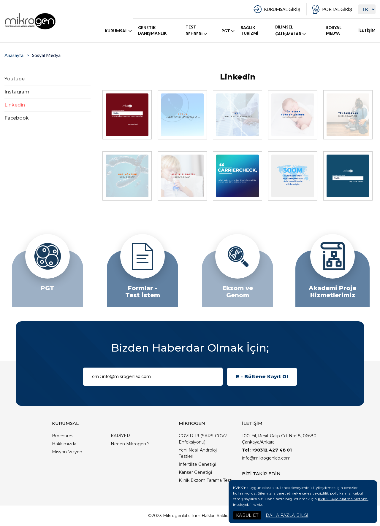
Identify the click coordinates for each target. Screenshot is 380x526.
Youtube (14, 79)
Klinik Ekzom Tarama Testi (205, 480)
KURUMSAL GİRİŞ (282, 9)
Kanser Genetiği (195, 472)
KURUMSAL (119, 31)
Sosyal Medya (46, 55)
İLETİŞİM (367, 30)
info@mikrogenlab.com (266, 458)
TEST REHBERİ (197, 30)
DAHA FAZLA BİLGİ (287, 515)
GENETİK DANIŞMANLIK (152, 30)
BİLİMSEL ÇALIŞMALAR (291, 30)
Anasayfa (13, 55)
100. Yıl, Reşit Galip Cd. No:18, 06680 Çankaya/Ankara (279, 439)
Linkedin (14, 105)
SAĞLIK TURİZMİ (249, 30)
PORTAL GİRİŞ (337, 9)
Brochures (62, 435)
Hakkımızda (64, 443)
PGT (228, 31)
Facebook (16, 118)
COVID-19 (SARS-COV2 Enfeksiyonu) (203, 439)
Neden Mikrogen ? (130, 443)
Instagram (16, 92)
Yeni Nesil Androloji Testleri (198, 453)
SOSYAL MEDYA (333, 30)
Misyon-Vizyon (67, 452)
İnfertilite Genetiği (197, 464)
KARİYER (120, 435)
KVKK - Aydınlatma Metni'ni (343, 499)
